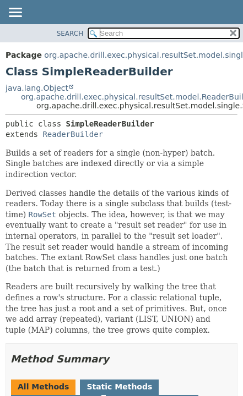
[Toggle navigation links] (15, 13)
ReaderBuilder (72, 134)
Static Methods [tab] (119, 386)
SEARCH (70, 33)
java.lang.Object (37, 88)
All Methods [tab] (43, 386)
